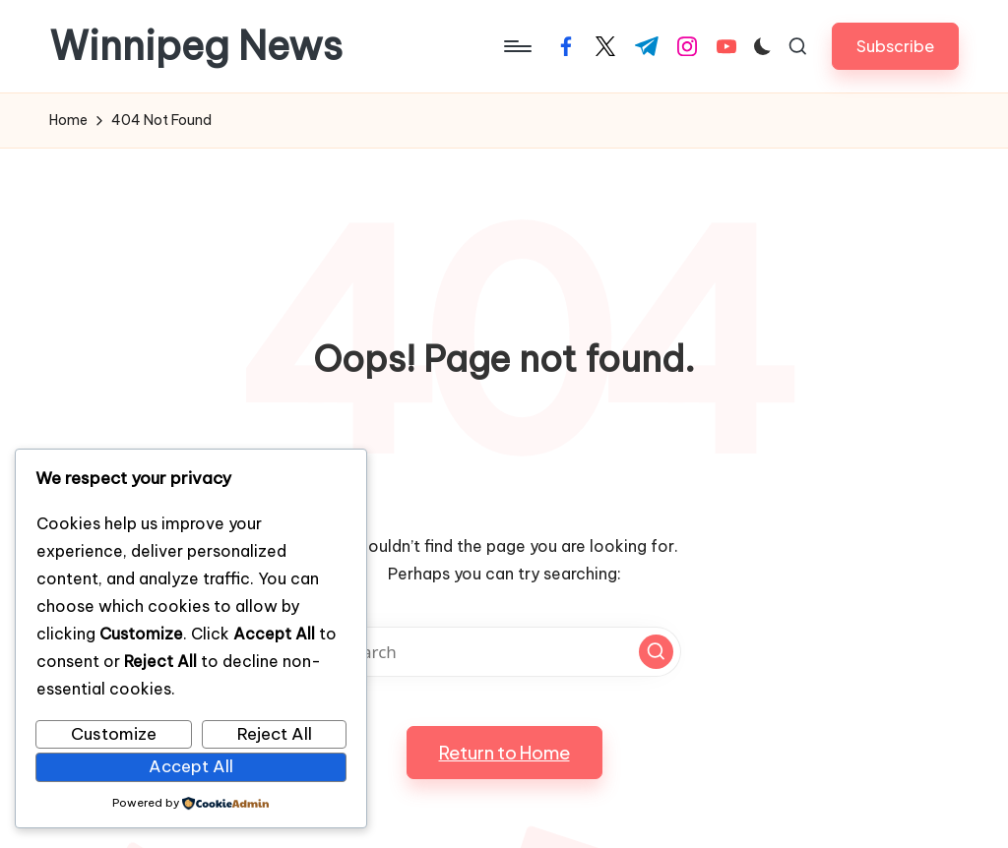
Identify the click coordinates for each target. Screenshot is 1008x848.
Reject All (274, 734)
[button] (895, 46)
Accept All (191, 766)
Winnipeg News (196, 46)
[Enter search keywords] (504, 652)
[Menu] (516, 46)
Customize (114, 734)
